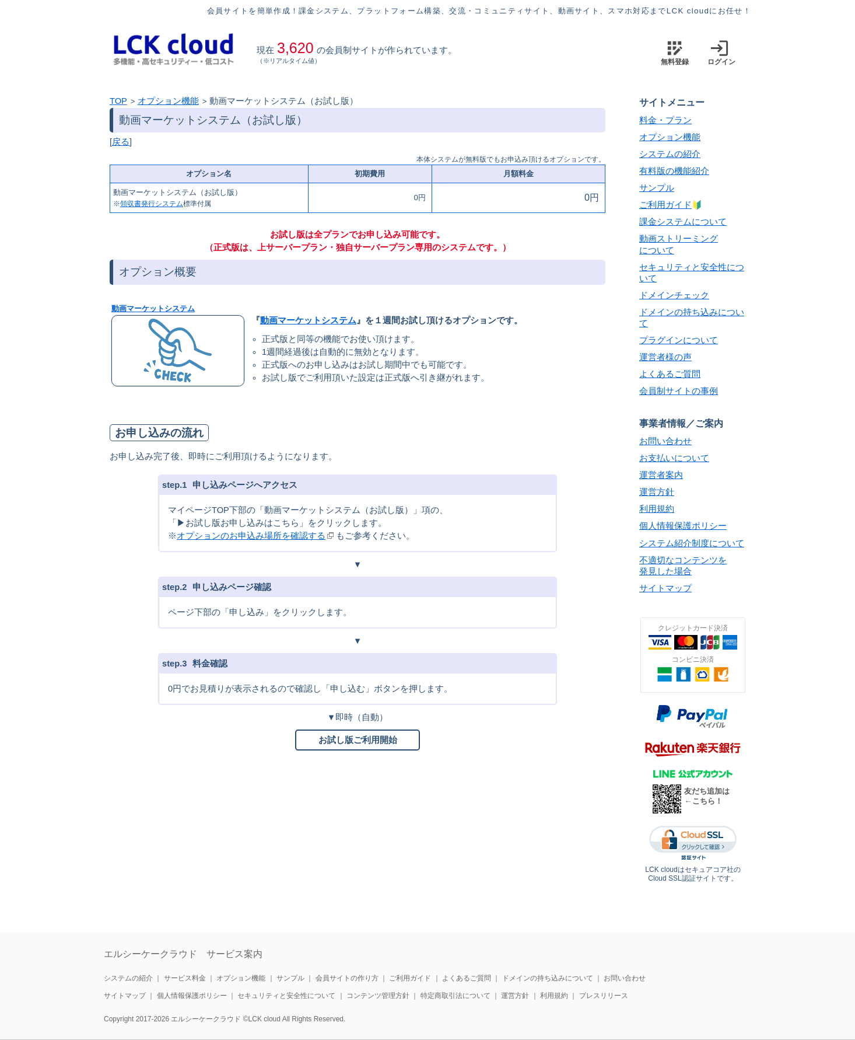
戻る (120, 141)
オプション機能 (168, 101)
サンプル (656, 188)
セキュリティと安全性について (286, 996)
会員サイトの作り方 (347, 978)
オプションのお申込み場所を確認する (251, 535)
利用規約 (656, 509)
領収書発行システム (151, 204)
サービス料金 (185, 978)
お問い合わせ (665, 441)
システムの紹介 (669, 154)
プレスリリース (603, 996)
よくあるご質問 (669, 374)
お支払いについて (674, 458)
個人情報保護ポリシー (683, 526)
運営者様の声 (665, 357)
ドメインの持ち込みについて (547, 978)
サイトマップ (665, 588)
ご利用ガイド (665, 205)
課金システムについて (683, 221)
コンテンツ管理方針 (377, 996)
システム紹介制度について (691, 543)
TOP (118, 101)
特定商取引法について (455, 996)
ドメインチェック (674, 295)
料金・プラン (665, 120)
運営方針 (656, 492)
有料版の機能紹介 (674, 171)
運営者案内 (661, 475)
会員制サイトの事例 (678, 391)
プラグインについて (678, 340)
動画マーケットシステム (153, 308)
